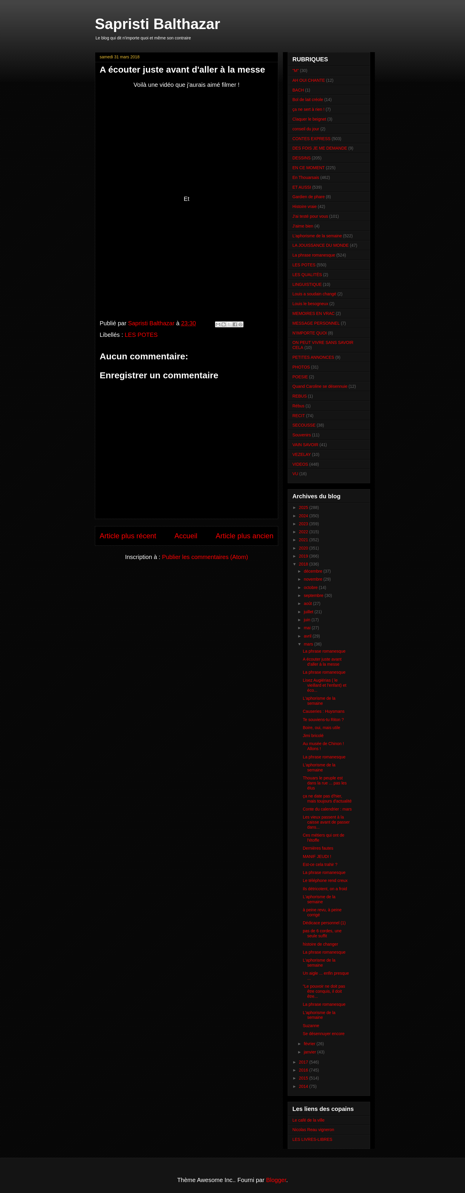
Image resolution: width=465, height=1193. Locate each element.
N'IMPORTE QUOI (309, 333)
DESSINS (301, 158)
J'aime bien (302, 226)
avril (308, 636)
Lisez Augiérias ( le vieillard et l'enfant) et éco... (324, 685)
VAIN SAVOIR (305, 444)
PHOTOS (301, 367)
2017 (304, 1062)
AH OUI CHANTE (308, 80)
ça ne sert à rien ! (308, 109)
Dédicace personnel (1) (324, 922)
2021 (304, 539)
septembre (314, 595)
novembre (313, 579)
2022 (304, 531)
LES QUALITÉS (307, 274)
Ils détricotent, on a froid (325, 888)
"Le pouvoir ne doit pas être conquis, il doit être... (324, 991)
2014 (304, 1086)
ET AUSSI (301, 187)
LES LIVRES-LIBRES (312, 1139)
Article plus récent (128, 536)
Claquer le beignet (309, 119)
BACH (298, 90)
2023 (304, 523)
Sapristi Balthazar (157, 24)
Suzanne (311, 1025)
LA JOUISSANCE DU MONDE (320, 245)
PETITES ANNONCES (313, 357)
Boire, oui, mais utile (321, 727)
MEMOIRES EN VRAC (313, 313)
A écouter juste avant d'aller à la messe (322, 662)
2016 (304, 1070)
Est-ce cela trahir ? (320, 864)
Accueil (185, 536)
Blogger (276, 1180)
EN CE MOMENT (308, 167)
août (308, 603)
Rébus (298, 405)
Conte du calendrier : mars (327, 809)
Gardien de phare (308, 196)
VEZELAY (301, 454)
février (310, 1043)
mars (309, 644)
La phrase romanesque (313, 255)
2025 (304, 507)
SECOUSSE (304, 425)
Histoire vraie (304, 206)
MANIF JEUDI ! (317, 856)
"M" (295, 70)
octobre (311, 587)
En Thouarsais (305, 177)
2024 (304, 515)
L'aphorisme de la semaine (317, 235)
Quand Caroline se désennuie (319, 386)
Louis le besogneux (310, 303)
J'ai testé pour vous (310, 216)
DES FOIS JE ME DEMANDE (319, 148)
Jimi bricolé (313, 735)
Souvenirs (301, 435)
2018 (304, 564)
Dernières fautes (318, 848)
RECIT (298, 415)
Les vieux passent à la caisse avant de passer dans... (326, 822)
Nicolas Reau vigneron (313, 1129)
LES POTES (141, 335)
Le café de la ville (308, 1120)
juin (307, 619)
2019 (304, 556)
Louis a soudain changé (314, 294)
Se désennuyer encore (324, 1033)
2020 (304, 548)
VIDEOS (300, 464)
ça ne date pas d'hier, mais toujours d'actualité (327, 798)
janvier (310, 1052)
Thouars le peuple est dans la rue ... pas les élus (325, 783)
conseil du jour (305, 128)
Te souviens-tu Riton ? (323, 719)
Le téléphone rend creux (325, 880)
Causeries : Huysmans (324, 711)
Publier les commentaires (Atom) (205, 557)
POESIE (300, 376)
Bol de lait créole (307, 99)
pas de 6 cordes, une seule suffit (322, 933)
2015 (304, 1078)
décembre (313, 571)
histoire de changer (320, 944)
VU (295, 473)
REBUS (299, 396)
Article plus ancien (244, 536)
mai (307, 627)
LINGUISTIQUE (307, 284)
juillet (309, 611)
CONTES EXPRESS (311, 138)
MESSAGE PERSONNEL (316, 323)
